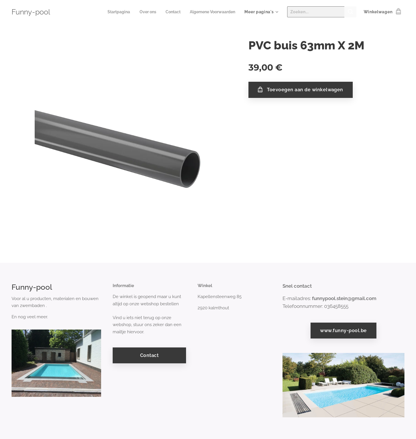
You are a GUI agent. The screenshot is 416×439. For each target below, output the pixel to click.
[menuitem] (112, 12)
